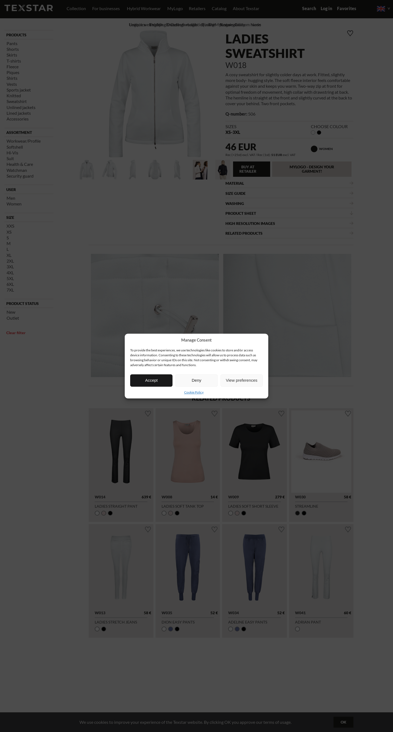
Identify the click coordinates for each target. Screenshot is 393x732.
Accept (151, 380)
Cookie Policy (194, 392)
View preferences (242, 380)
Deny (196, 380)
